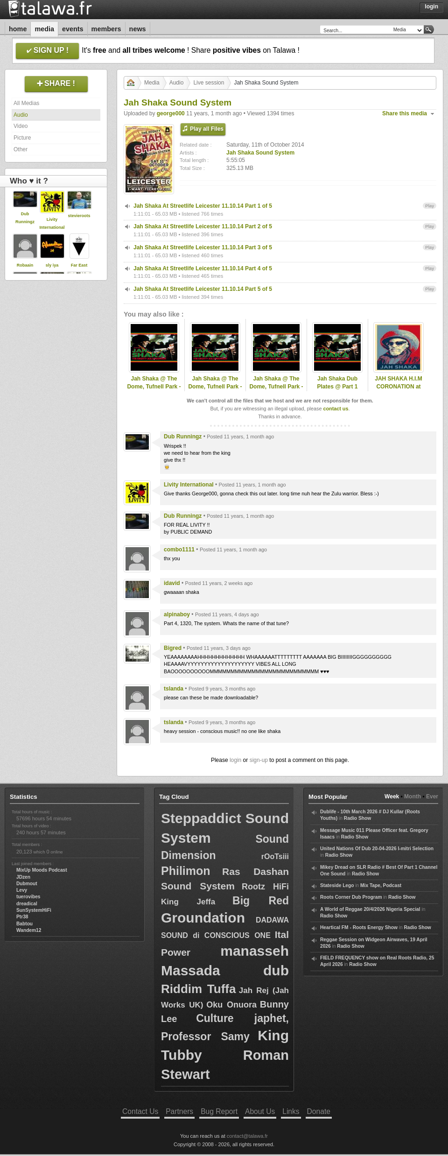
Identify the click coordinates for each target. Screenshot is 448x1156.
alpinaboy (177, 614)
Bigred (173, 648)
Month (412, 796)
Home (18, 29)
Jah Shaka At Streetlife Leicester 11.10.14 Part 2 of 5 (202, 226)
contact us (335, 408)
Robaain (25, 265)
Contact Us (140, 1111)
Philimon (185, 870)
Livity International (189, 484)
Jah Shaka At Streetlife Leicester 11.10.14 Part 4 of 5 (202, 268)
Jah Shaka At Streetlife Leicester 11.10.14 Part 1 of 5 (202, 206)
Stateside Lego (337, 885)
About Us (260, 1111)
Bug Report (219, 1111)
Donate (318, 1111)
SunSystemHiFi (33, 910)
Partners (179, 1111)
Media (44, 29)
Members (106, 29)
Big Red (260, 901)
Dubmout (26, 883)
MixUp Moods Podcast (41, 870)
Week (392, 796)
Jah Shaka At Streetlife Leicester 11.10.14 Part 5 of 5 (202, 289)
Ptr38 (22, 916)
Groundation (203, 917)
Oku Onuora (231, 1004)
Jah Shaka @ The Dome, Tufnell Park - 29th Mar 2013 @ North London (276, 390)
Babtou (24, 923)
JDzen (23, 877)
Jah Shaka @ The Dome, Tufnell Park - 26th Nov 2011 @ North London (154, 390)
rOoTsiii (275, 856)
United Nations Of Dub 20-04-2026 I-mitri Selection (377, 848)
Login (431, 6)
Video (21, 126)
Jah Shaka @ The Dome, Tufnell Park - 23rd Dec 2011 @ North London (215, 390)
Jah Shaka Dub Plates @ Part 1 (337, 382)
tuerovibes (28, 896)
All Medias (26, 103)
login (235, 760)
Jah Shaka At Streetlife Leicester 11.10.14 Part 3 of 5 (202, 247)
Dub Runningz (183, 436)
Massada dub (225, 970)
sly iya (52, 265)
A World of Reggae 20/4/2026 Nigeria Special (370, 909)
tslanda (173, 688)
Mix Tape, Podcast (380, 885)
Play (429, 205)
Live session (208, 82)
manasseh (254, 951)
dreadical (26, 903)
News (137, 29)
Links (290, 1111)
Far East (79, 265)
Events (73, 29)
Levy (21, 890)
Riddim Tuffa (198, 989)
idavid (172, 583)
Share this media (404, 113)
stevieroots (79, 215)
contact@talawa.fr (247, 1136)
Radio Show (357, 818)
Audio (21, 115)
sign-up (259, 760)
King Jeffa (188, 901)
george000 (171, 113)
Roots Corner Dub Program (351, 897)
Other (21, 149)
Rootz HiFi (265, 886)
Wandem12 (28, 930)
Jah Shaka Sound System (260, 152)
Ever (432, 796)
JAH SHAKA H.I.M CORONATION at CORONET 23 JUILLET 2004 (398, 390)
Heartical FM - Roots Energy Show (359, 927)
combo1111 (179, 549)
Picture (22, 137)
